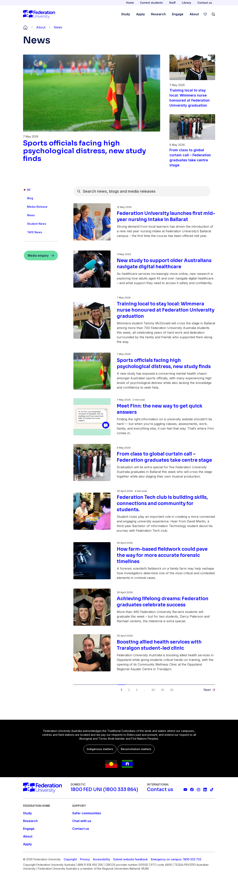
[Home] (39, 14)
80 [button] (153, 689)
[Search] (213, 14)
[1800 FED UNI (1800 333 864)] (104, 789)
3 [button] (136, 689)
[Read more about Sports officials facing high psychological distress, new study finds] (91, 150)
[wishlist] (205, 14)
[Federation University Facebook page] (192, 789)
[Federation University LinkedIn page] (205, 789)
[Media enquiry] (41, 255)
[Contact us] (160, 789)
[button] (209, 689)
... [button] (144, 689)
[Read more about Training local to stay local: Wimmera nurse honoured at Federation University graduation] (192, 98)
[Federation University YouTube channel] (185, 789)
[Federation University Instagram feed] (198, 789)
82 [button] (172, 689)
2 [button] (129, 689)
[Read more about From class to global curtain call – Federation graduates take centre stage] (192, 158)
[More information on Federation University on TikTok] (211, 789)
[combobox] (142, 191)
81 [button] (162, 689)
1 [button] (121, 689)
